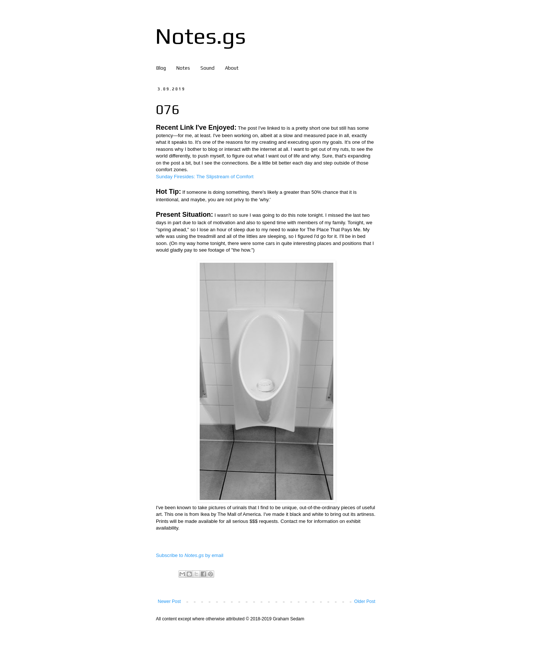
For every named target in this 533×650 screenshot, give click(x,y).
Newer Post (169, 601)
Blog (161, 68)
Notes (183, 68)
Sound (207, 68)
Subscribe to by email (189, 555)
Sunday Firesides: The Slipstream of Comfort (205, 176)
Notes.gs (200, 36)
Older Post (364, 601)
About (232, 68)
